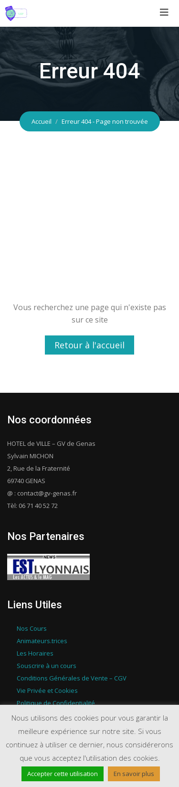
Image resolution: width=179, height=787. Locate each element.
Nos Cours (32, 628)
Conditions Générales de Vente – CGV (71, 678)
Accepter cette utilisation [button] (62, 773)
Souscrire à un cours (46, 665)
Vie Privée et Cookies (47, 690)
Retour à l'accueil (89, 345)
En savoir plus (134, 773)
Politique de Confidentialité (56, 703)
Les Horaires (35, 653)
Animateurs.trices (42, 640)
